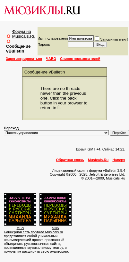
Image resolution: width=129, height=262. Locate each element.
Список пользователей (80, 59)
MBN (20, 228)
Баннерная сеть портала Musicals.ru (33, 232)
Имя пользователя (53, 38)
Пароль (44, 44)
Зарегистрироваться (24, 59)
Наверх (118, 160)
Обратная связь (70, 160)
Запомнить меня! (111, 39)
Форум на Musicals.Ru (24, 34)
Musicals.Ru (98, 160)
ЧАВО (51, 59)
